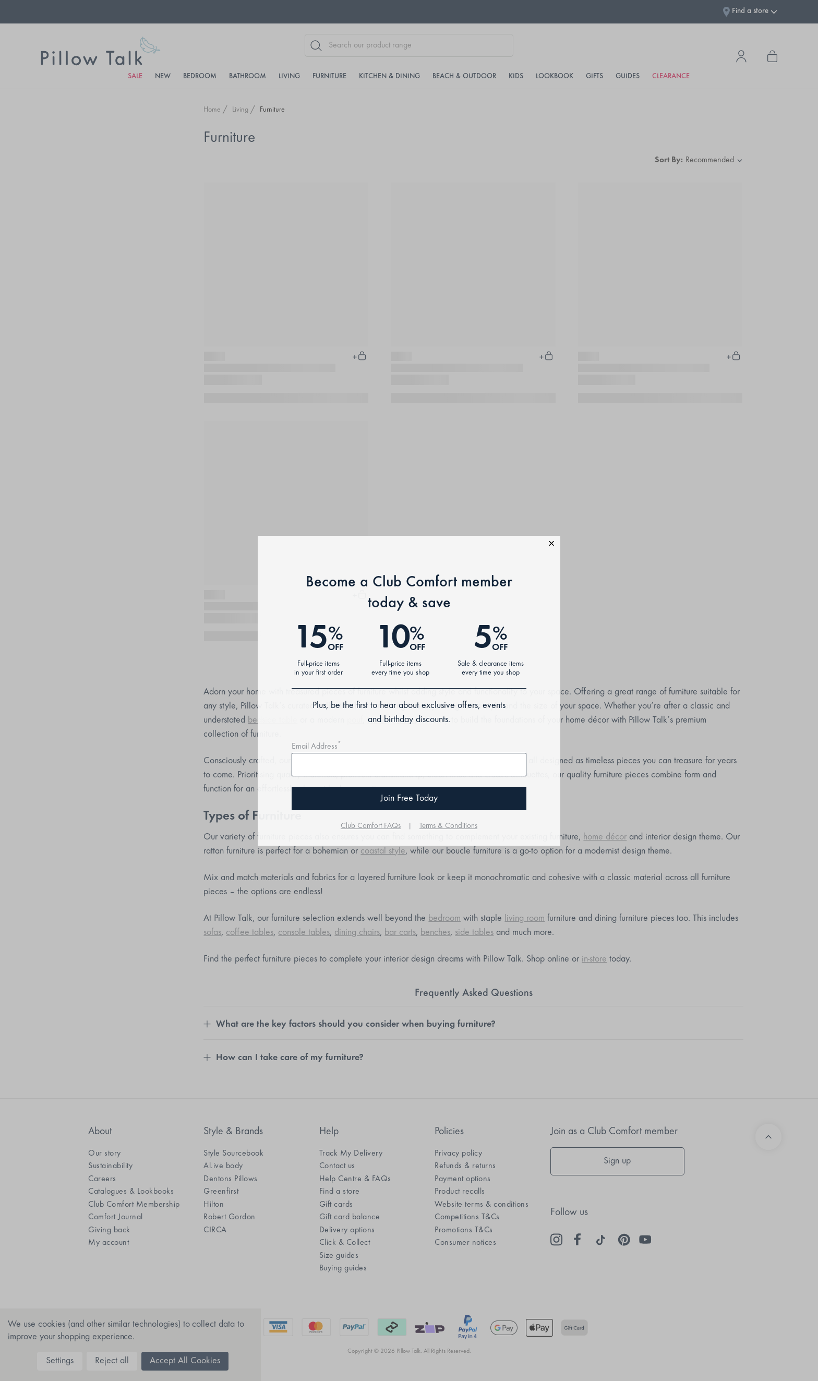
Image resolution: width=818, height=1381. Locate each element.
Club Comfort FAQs (371, 826)
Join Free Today (409, 798)
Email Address (316, 746)
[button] (409, 545)
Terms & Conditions (448, 826)
